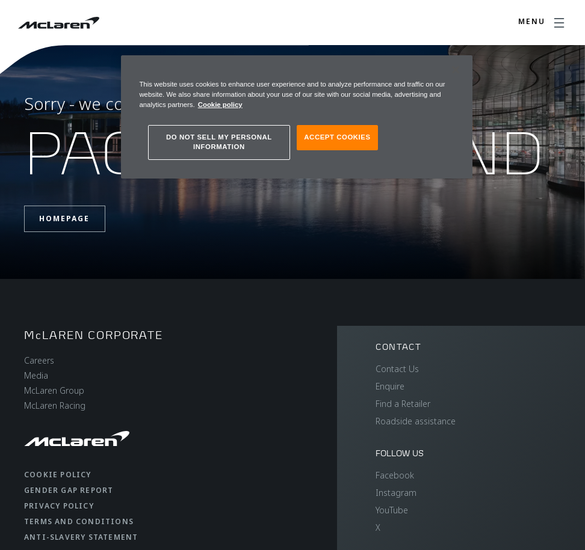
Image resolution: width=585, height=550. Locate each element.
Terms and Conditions (79, 521)
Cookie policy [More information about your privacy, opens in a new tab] (220, 104)
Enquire (390, 386)
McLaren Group (54, 390)
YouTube (392, 510)
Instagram (396, 492)
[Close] (455, 70)
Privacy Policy (59, 506)
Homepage (64, 218)
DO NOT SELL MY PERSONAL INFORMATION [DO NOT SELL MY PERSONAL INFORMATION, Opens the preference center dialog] (219, 141)
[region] (296, 117)
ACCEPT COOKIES (337, 137)
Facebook (395, 475)
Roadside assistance (416, 421)
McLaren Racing (54, 405)
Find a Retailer (403, 403)
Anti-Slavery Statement (81, 537)
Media (36, 375)
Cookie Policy (57, 474)
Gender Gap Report (68, 490)
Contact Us (397, 368)
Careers (39, 360)
